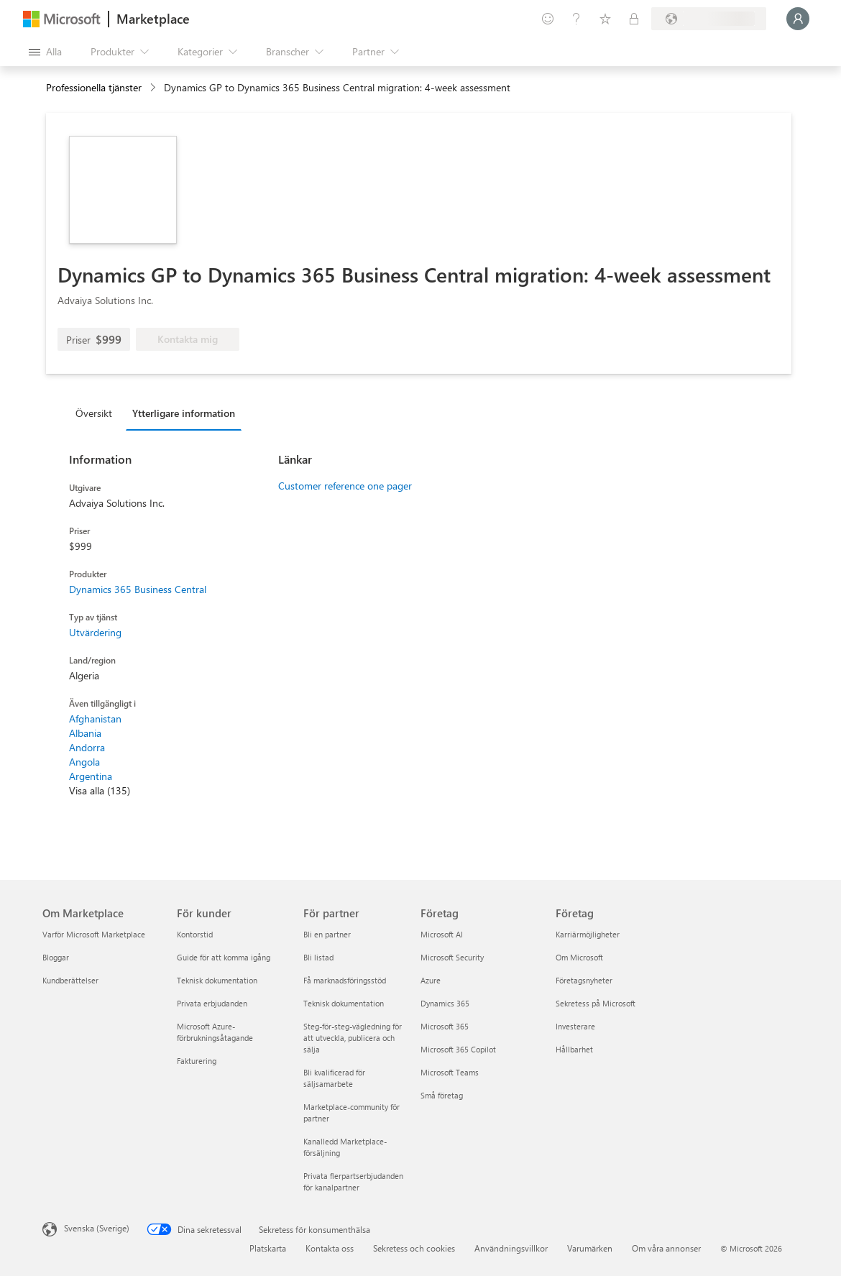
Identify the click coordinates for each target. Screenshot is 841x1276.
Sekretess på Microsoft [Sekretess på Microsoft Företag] (595, 1003)
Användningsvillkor (511, 1248)
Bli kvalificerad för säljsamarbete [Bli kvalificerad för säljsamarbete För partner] (334, 1078)
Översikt (93, 413)
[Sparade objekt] (605, 18)
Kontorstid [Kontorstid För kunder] (195, 934)
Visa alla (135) (99, 790)
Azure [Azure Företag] (430, 980)
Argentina (90, 776)
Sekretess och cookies (414, 1248)
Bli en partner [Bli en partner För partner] (327, 934)
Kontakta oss (329, 1248)
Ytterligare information (183, 413)
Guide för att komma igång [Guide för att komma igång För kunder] (223, 957)
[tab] (97, 412)
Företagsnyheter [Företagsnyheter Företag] (584, 980)
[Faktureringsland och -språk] (708, 18)
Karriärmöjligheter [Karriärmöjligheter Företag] (588, 934)
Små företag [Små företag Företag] (441, 1095)
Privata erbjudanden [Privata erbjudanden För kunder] (212, 1003)
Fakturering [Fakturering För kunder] (196, 1060)
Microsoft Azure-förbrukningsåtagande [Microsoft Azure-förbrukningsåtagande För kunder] (215, 1032)
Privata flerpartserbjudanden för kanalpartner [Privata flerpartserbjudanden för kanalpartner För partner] (353, 1181)
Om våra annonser (666, 1248)
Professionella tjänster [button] (94, 87)
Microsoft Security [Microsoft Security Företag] (452, 957)
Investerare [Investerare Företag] (575, 1026)
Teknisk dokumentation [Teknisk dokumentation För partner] (343, 1003)
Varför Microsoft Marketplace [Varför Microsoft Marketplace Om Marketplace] (93, 934)
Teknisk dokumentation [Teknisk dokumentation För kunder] (217, 980)
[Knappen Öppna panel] (45, 51)
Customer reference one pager (345, 485)
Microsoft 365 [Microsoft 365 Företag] (444, 1026)
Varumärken (589, 1248)
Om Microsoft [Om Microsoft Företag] (579, 957)
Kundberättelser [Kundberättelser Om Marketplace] (70, 980)
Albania (85, 733)
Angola (84, 761)
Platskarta (267, 1248)
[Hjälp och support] (576, 18)
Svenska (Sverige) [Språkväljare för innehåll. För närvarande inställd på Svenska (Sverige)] (96, 1228)
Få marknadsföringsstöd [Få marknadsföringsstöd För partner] (344, 980)
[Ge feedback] (547, 18)
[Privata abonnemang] (633, 18)
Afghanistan (95, 718)
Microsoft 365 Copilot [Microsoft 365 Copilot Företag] (458, 1049)
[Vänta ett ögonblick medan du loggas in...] (798, 18)
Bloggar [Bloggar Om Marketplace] (55, 957)
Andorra (87, 747)
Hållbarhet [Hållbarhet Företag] (574, 1049)
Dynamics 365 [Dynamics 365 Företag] (444, 1003)
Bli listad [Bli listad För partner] (318, 957)
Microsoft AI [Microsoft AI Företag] (441, 934)
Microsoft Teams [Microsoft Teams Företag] (449, 1072)
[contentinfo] (154, 88)
